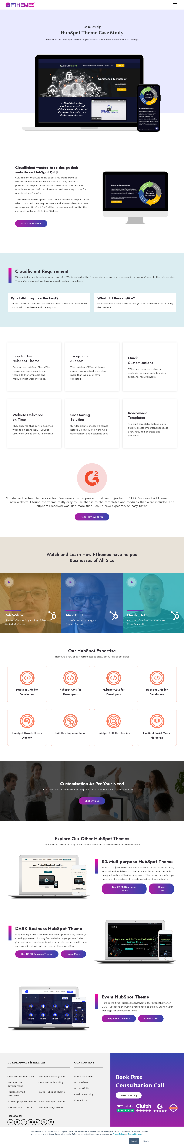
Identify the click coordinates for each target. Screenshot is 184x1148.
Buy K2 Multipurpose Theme (124, 886)
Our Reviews (81, 1079)
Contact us (80, 1097)
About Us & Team (84, 1073)
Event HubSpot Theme (52, 1098)
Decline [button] (146, 1141)
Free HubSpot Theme (19, 1104)
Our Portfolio (81, 1085)
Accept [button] (134, 1141)
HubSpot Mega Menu (51, 1104)
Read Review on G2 (92, 515)
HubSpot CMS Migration (52, 1073)
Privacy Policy (118, 1134)
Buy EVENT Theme (119, 1015)
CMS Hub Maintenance (20, 1073)
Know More (161, 886)
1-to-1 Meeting (128, 1092)
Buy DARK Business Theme (37, 951)
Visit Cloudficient (31, 223)
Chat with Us (92, 798)
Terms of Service (134, 1134)
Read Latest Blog (83, 1091)
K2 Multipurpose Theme (21, 1098)
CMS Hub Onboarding (51, 1079)
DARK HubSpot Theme (52, 1089)
